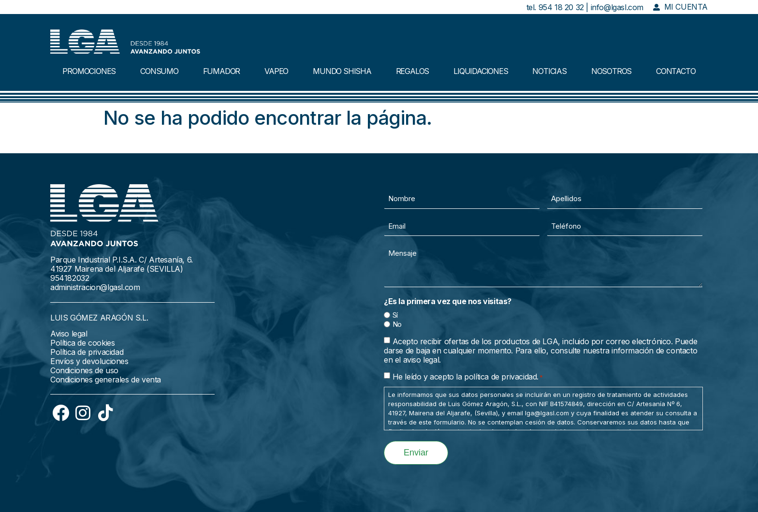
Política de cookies (82, 343)
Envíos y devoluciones (89, 361)
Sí (395, 315)
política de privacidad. (501, 376)
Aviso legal (68, 333)
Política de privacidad (86, 352)
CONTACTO (675, 71)
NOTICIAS (549, 71)
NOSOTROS (611, 71)
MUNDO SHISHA (342, 71)
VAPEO (276, 71)
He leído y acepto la (468, 376)
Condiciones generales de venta (105, 379)
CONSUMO (159, 71)
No (397, 324)
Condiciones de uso (84, 370)
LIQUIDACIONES (480, 71)
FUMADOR (221, 71)
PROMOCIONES (89, 71)
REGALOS (412, 71)
